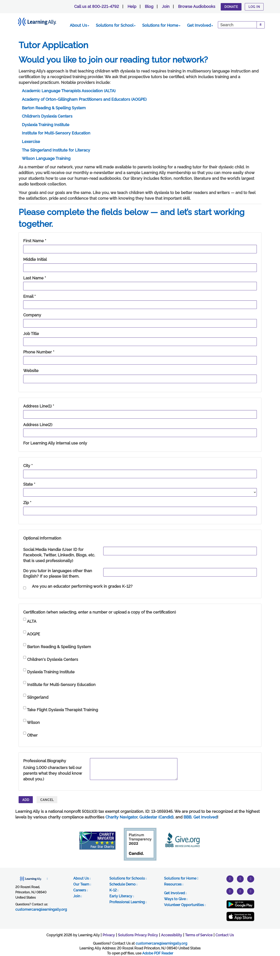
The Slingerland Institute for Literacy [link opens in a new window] (56, 150)
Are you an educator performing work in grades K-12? (82, 586)
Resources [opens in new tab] (173, 884)
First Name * (34, 240)
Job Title (31, 333)
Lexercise (31, 141)
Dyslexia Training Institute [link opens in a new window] (45, 124)
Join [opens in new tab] (77, 896)
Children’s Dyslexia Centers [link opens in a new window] (47, 116)
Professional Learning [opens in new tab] (128, 902)
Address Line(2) (37, 424)
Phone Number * (38, 352)
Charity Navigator (121, 817)
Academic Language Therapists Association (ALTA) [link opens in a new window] (69, 90)
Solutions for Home (161, 25)
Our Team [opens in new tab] (82, 884)
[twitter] (229, 879)
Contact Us (224, 935)
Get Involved (200, 25)
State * (29, 484)
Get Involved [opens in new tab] (175, 893)
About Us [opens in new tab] (82, 878)
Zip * (27, 502)
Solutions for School (116, 25)
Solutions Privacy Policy (138, 935)
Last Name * (34, 278)
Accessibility (171, 935)
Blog (149, 6)
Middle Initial (35, 259)
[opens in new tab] (31, 878)
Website (30, 370)
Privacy (109, 935)
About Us (79, 25)
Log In (254, 7)
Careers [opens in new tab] (80, 890)
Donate (231, 7)
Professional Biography (44, 760)
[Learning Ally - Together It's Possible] (42, 21)
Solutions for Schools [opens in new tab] (128, 878)
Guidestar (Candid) (156, 817)
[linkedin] (250, 891)
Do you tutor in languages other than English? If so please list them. (57, 573)
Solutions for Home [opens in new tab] (181, 878)
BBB (187, 817)
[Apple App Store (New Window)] (240, 916)
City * (28, 465)
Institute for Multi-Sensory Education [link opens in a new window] (56, 133)
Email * (29, 296)
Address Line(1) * (38, 406)
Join (166, 6)
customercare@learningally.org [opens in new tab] (41, 909)
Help (132, 6)
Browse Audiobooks (196, 6)
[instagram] (240, 879)
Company (32, 315)
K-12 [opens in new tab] (113, 890)
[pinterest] (229, 891)
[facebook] (240, 891)
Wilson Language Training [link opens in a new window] (46, 158)
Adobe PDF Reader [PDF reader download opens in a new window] (157, 953)
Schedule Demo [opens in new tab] (123, 884)
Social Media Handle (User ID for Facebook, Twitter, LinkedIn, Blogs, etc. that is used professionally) (59, 555)
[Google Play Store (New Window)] (240, 904)
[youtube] (250, 879)
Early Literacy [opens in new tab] (121, 896)
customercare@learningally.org (161, 943)
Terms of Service (198, 935)
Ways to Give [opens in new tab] (175, 899)
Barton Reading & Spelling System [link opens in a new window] (54, 108)
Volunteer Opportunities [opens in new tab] (185, 905)
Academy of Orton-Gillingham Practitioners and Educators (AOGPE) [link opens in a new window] (84, 99)
